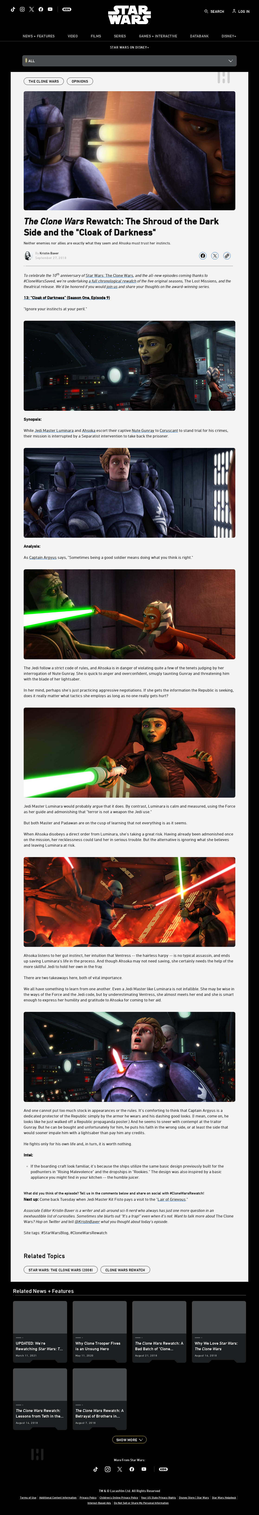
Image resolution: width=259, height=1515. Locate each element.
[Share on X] (215, 255)
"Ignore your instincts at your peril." (55, 308)
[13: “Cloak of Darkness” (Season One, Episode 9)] (129, 297)
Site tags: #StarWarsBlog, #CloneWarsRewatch (65, 1232)
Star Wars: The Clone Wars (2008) (61, 1270)
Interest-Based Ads (99, 1502)
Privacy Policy (88, 1497)
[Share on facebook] (203, 255)
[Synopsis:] (129, 419)
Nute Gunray (143, 430)
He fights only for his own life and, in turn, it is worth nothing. (78, 1143)
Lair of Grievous (172, 1199)
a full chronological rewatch (112, 280)
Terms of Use (28, 1497)
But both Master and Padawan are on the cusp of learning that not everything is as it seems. (105, 822)
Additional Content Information (58, 1497)
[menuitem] (72, 37)
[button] (129, 1439)
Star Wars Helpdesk (224, 1497)
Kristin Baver (49, 253)
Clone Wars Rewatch (125, 1270)
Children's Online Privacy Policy (119, 1497)
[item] (38, 37)
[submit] (206, 11)
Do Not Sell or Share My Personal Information (141, 1502)
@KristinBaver (87, 1221)
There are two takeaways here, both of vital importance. (73, 977)
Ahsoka (88, 430)
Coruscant (169, 430)
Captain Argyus (43, 557)
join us (112, 286)
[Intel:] (129, 1155)
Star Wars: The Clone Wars (109, 275)
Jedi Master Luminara (54, 430)
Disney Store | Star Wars (194, 1497)
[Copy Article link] (227, 255)
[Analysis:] (129, 546)
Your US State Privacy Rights (158, 1497)
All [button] (31, 61)
